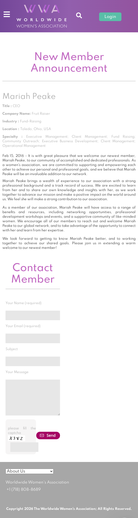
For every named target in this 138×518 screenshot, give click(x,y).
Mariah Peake (29, 97)
